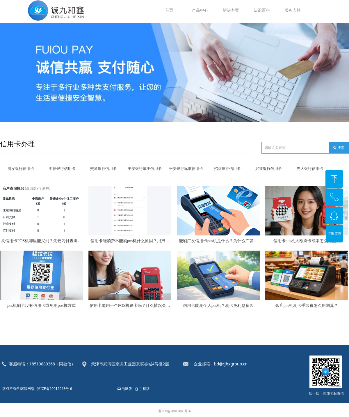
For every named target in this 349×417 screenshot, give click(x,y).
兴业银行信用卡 (268, 168)
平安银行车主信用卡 (145, 168)
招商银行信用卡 (227, 168)
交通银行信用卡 (103, 168)
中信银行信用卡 (62, 168)
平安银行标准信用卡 (186, 168)
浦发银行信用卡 (21, 168)
